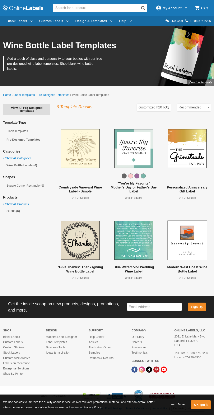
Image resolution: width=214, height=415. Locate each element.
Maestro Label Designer (61, 337)
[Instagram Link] (142, 369)
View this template (200, 82)
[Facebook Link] (134, 369)
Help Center (96, 337)
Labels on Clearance (16, 363)
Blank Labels (11, 337)
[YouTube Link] (164, 369)
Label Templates (24, 95)
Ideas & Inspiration (58, 352)
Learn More (177, 404)
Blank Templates (17, 131)
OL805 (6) (13, 211)
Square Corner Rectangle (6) (25, 185)
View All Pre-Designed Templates (26, 109)
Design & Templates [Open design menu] (93, 21)
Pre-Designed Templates (53, 95)
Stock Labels (11, 352)
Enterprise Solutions (16, 368)
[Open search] (143, 8)
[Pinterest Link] (156, 369)
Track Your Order (100, 347)
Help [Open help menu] (125, 21)
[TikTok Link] (149, 369)
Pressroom (138, 347)
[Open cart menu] (201, 8)
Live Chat (174, 20)
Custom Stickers (13, 347)
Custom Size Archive (16, 358)
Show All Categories (17, 158)
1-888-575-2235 (198, 21)
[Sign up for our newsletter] (154, 307)
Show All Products (16, 204)
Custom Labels (13, 342)
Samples (94, 352)
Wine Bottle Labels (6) (21, 165)
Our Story (137, 337)
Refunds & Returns (101, 358)
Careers (136, 342)
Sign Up (197, 307)
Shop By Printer (13, 373)
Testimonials (139, 352)
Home (7, 95)
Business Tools (55, 347)
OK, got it (201, 404)
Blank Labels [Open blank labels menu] (19, 21)
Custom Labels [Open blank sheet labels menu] (54, 21)
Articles (93, 342)
